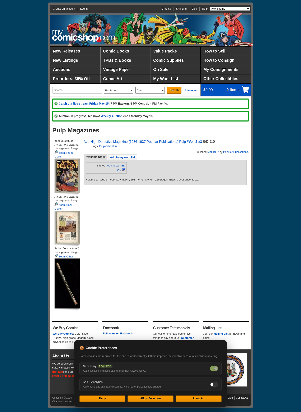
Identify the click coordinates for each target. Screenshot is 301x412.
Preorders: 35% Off (71, 78)
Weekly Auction (111, 116)
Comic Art (112, 78)
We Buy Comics (63, 333)
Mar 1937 (213, 152)
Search (174, 90)
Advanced (191, 90)
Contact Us (242, 397)
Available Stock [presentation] (95, 157)
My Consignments (221, 69)
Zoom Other (64, 256)
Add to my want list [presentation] (122, 157)
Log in (84, 8)
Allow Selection (150, 398)
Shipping (181, 8)
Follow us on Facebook (118, 333)
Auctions (61, 69)
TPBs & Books (117, 60)
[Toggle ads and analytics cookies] (214, 384)
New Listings (65, 60)
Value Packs (165, 51)
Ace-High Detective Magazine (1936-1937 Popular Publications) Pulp (135, 141)
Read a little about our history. (71, 375)
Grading (166, 8)
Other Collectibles (220, 78)
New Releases (66, 51)
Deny (102, 398)
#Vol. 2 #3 (194, 141)
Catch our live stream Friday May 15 (84, 103)
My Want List (165, 78)
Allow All (198, 398)
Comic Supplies (168, 60)
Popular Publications (235, 152)
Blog (194, 8)
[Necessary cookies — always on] (214, 368)
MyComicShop (83, 36)
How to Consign (218, 60)
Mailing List (221, 333)
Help (205, 8)
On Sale (160, 69)
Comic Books (116, 51)
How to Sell (214, 51)
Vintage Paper (116, 69)
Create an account (64, 8)
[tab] (95, 157)
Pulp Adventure (108, 146)
